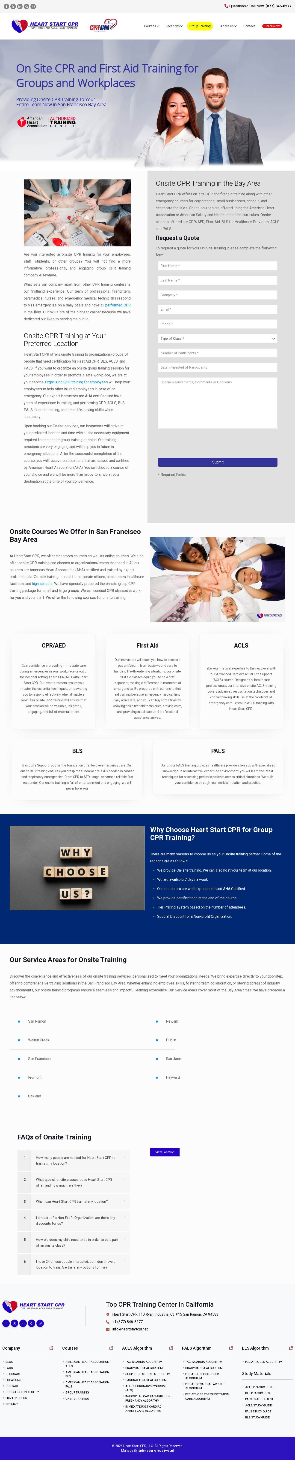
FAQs (9, 1368)
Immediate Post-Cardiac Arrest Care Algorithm (143, 1408)
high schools (42, 584)
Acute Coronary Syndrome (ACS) (146, 1388)
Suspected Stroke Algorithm (147, 1374)
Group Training (77, 1392)
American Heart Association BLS (87, 1374)
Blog (9, 1361)
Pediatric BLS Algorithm (263, 1361)
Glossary (13, 1374)
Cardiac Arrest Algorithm (146, 1380)
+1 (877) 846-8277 (124, 1322)
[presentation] (193, 445)
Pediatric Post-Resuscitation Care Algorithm (207, 1396)
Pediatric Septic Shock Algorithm (202, 1376)
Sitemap (12, 1404)
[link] (74, 1160)
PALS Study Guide (258, 1411)
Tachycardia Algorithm (143, 1361)
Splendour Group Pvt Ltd (156, 1450)
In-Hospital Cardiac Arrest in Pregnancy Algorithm (148, 1398)
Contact (12, 1386)
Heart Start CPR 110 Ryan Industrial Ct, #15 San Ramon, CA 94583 (162, 1314)
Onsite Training (77, 1398)
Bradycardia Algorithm (144, 1368)
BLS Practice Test (258, 1393)
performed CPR (118, 305)
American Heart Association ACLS (87, 1364)
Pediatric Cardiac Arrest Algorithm (204, 1386)
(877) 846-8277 (278, 6)
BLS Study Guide (257, 1417)
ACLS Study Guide (258, 1405)
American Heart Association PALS (87, 1384)
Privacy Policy (16, 1398)
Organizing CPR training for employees (76, 382)
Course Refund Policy (22, 1392)
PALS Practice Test (259, 1399)
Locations (13, 1380)
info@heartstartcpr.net (127, 1329)
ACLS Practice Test (259, 1387)
